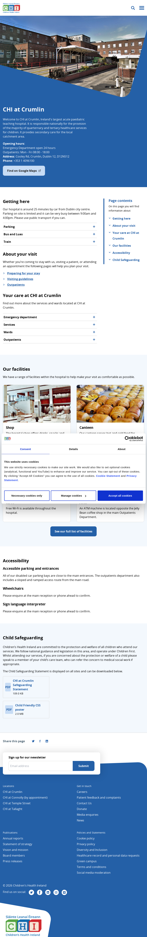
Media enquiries (87, 815)
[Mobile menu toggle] (141, 8)
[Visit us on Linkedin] (48, 892)
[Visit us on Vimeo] (64, 892)
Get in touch (84, 786)
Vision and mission (15, 850)
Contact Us (84, 803)
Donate (82, 809)
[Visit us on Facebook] (40, 741)
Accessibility (121, 253)
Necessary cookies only (26, 495)
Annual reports (13, 838)
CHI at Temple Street (17, 803)
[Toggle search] (133, 8)
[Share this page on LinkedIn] (46, 741)
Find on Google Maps (24, 171)
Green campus (87, 861)
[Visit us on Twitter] (31, 892)
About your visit (124, 226)
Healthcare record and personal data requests (108, 855)
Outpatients (16, 285)
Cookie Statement (108, 475)
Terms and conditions (91, 867)
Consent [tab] (25, 448)
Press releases (12, 861)
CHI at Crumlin (12, 792)
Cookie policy (85, 838)
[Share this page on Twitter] (33, 741)
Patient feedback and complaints (99, 797)
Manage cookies (73, 495)
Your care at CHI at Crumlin (126, 235)
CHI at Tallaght (12, 809)
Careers (82, 792)
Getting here (121, 218)
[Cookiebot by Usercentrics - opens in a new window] (127, 438)
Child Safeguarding (126, 260)
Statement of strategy (17, 844)
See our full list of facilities (73, 531)
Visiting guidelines (20, 279)
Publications (10, 832)
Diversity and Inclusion (92, 850)
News (80, 820)
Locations (8, 786)
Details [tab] (73, 448)
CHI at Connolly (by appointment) (25, 797)
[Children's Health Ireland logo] (11, 8)
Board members (14, 855)
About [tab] (122, 448)
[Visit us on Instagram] (56, 892)
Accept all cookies (120, 495)
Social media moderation (94, 873)
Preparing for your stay (23, 273)
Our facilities (122, 246)
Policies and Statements (91, 832)
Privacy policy (86, 844)
